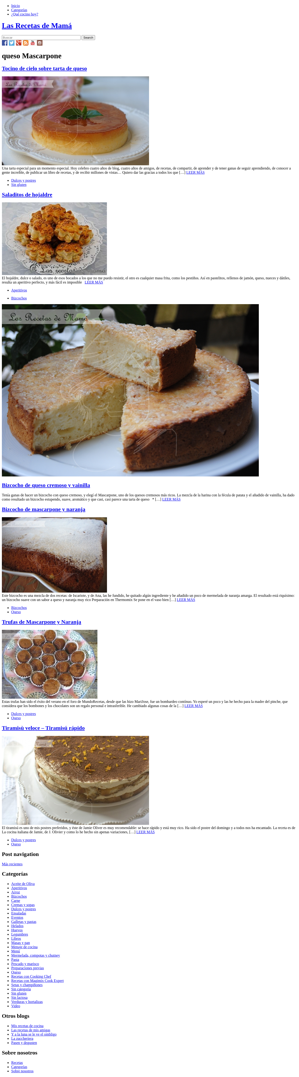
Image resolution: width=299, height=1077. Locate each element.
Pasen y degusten (24, 1043)
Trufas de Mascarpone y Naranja (41, 622)
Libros (16, 939)
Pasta (15, 960)
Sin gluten (18, 185)
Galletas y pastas (23, 922)
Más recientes (12, 864)
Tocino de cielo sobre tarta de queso (44, 68)
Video (15, 1006)
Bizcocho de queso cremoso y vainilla (46, 485)
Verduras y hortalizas (27, 1002)
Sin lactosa (19, 998)
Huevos (17, 930)
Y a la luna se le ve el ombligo (34, 1034)
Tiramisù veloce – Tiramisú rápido (43, 728)
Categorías (19, 10)
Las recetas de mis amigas (30, 1030)
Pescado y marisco (25, 964)
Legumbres (19, 934)
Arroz (15, 892)
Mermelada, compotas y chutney (35, 955)
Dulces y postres (23, 180)
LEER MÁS (195, 172)
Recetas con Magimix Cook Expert (37, 981)
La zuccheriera (22, 1038)
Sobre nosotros (22, 1071)
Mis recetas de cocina (27, 1026)
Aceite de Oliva (23, 884)
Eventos (17, 917)
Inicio (15, 6)
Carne (15, 901)
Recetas (17, 1063)
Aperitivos (19, 290)
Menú (15, 951)
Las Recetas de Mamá (37, 25)
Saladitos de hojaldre (27, 195)
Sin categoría (21, 989)
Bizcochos (19, 298)
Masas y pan (20, 943)
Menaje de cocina (24, 947)
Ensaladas (18, 913)
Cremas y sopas (23, 905)
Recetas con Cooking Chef (31, 976)
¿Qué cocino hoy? (24, 14)
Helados (17, 926)
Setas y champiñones (27, 985)
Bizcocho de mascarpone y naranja (43, 509)
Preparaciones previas (27, 968)
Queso (16, 612)
